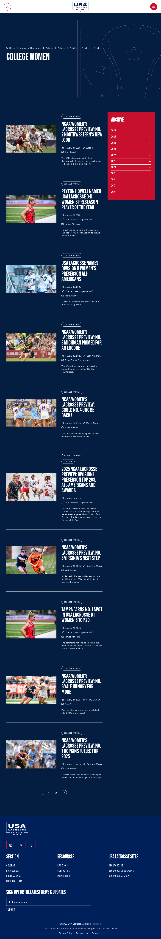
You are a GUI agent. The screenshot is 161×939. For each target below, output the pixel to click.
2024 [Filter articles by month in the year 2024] (113, 142)
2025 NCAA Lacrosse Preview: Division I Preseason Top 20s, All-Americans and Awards (79, 480)
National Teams (14, 881)
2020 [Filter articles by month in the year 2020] (113, 167)
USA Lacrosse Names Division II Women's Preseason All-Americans (79, 271)
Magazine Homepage (30, 48)
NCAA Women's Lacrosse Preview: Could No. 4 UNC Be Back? (78, 408)
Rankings (62, 865)
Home (12, 48)
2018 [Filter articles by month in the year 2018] (113, 179)
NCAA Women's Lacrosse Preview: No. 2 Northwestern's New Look (81, 132)
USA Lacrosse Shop (119, 876)
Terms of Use (82, 933)
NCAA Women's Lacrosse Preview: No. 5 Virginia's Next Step (81, 553)
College (10, 865)
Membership (63, 876)
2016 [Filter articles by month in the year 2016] (113, 191)
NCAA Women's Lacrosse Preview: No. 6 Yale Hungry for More (81, 684)
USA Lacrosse (116, 865)
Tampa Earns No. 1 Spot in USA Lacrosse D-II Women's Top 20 (81, 615)
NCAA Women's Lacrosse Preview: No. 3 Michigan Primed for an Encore (81, 340)
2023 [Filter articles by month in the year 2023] (113, 149)
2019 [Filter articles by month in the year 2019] (113, 173)
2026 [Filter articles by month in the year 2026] (113, 130)
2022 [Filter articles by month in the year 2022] (113, 155)
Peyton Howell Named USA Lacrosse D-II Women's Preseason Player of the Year (81, 200)
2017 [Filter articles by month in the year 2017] (113, 185)
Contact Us (63, 870)
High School (12, 870)
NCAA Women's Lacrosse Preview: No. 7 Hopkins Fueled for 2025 (81, 749)
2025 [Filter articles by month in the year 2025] (113, 136)
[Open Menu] (153, 6)
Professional (13, 876)
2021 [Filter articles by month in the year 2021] (113, 161)
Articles (49, 48)
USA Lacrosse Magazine (121, 870)
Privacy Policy (65, 933)
